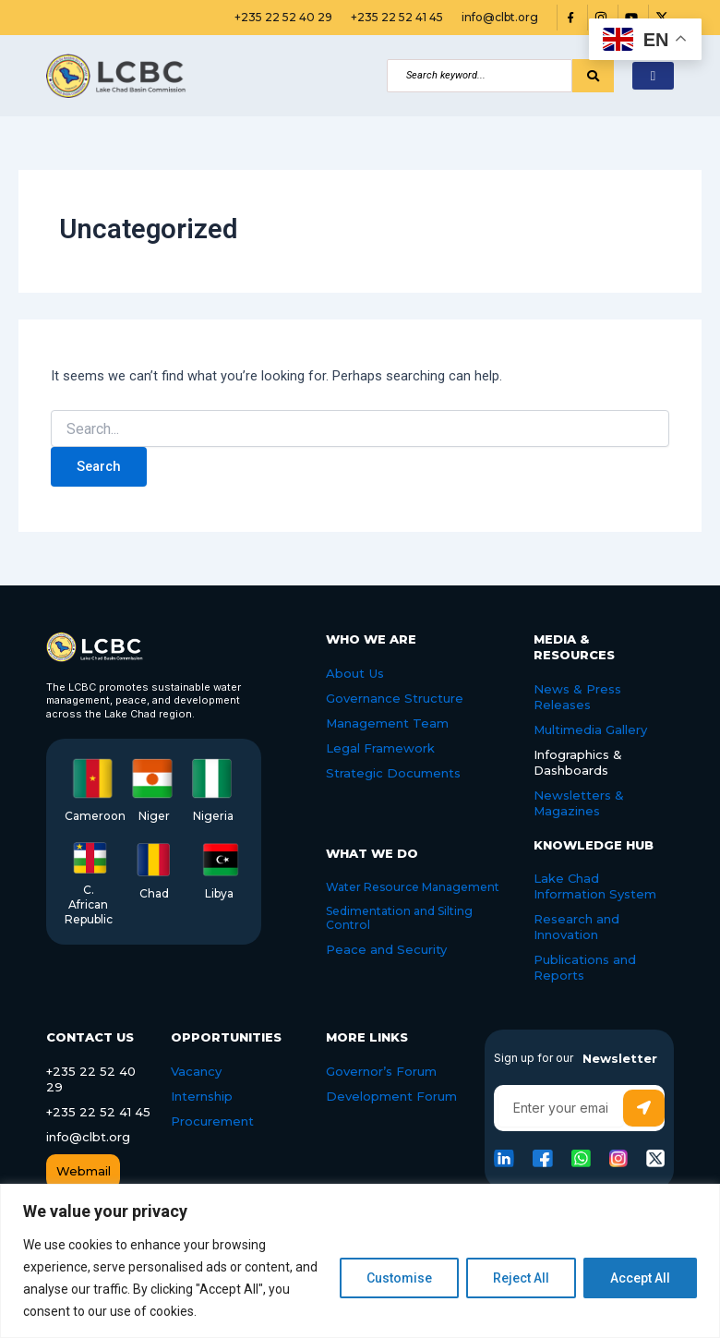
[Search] (479, 75)
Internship (202, 1095)
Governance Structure (394, 698)
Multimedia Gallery (590, 729)
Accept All (640, 1278)
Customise (399, 1278)
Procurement (212, 1120)
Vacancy (196, 1070)
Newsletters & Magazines (579, 802)
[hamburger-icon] (653, 76)
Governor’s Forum (381, 1070)
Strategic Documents (393, 772)
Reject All (521, 1278)
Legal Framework (380, 748)
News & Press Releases (577, 696)
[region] (360, 1261)
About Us (354, 673)
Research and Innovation (576, 926)
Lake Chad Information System (595, 886)
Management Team (387, 723)
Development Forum (391, 1095)
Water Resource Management (412, 886)
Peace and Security (387, 948)
